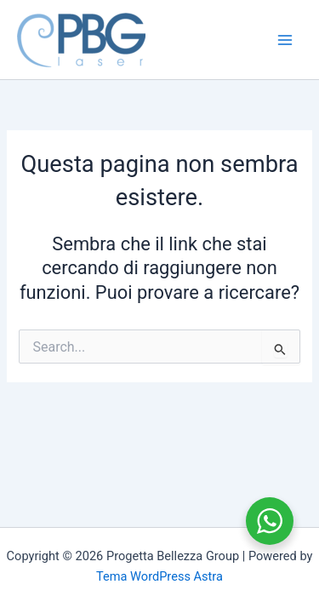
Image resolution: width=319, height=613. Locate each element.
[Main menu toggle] (285, 39)
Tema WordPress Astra (159, 576)
